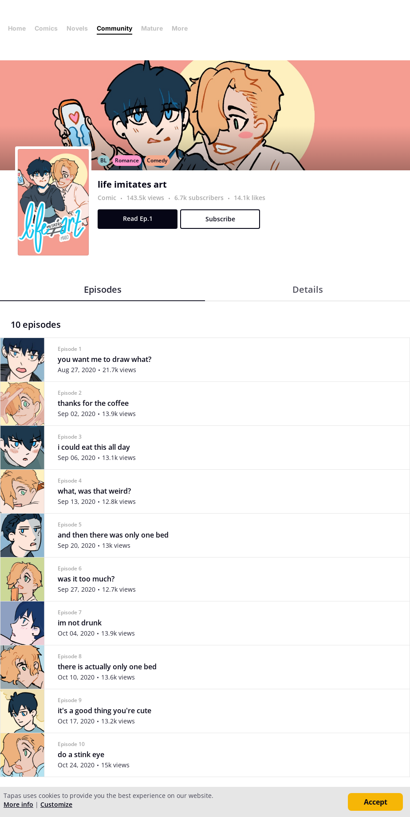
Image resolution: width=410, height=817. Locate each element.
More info (18, 804)
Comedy (157, 160)
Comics (46, 28)
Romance (127, 160)
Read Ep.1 (138, 218)
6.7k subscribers (199, 197)
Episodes (103, 289)
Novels (77, 28)
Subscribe (220, 219)
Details (307, 289)
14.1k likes (249, 197)
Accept (375, 802)
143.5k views (146, 197)
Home (17, 28)
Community (114, 28)
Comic (107, 197)
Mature (152, 28)
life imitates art (132, 184)
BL (103, 160)
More (182, 28)
